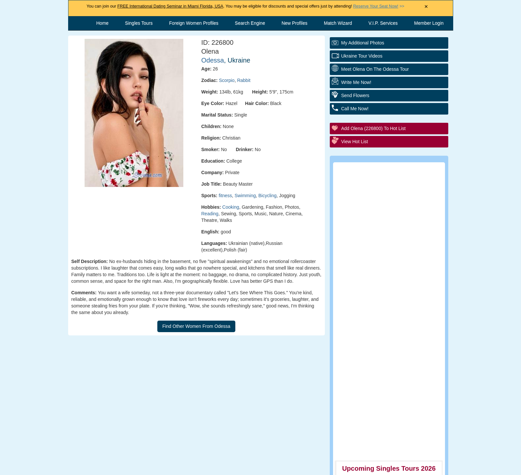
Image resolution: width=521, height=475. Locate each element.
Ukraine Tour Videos (362, 56)
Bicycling (267, 195)
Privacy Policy (308, 466)
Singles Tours (139, 23)
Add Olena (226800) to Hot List (373, 128)
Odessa (212, 60)
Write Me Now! (356, 82)
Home (102, 23)
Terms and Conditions (254, 466)
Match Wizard (338, 23)
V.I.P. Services (383, 23)
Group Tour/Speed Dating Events (393, 289)
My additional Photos (362, 42)
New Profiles (294, 23)
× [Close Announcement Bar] (426, 7)
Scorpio (226, 80)
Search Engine (250, 23)
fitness (225, 195)
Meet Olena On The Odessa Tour (375, 69)
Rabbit (243, 80)
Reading (210, 213)
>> (378, 6)
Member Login (429, 23)
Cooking (230, 207)
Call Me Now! (355, 108)
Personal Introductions (381, 252)
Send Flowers (355, 95)
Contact (206, 466)
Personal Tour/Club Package (387, 271)
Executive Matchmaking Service (392, 307)
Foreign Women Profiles (194, 23)
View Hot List (354, 141)
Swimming (245, 195)
